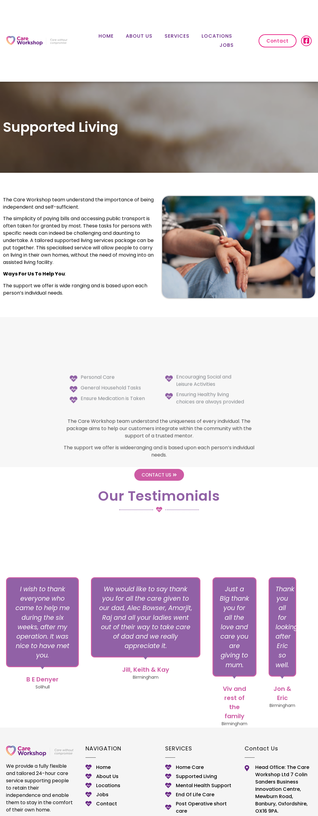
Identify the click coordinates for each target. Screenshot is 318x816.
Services (177, 35)
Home (106, 35)
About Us (139, 35)
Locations (217, 35)
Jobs (226, 45)
